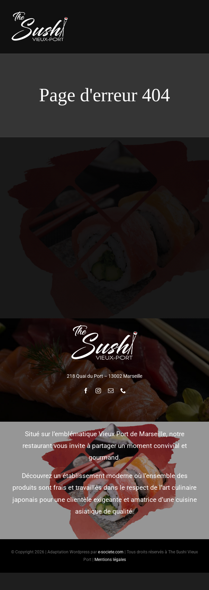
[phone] (123, 390)
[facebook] (86, 390)
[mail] (110, 390)
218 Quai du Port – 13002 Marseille (104, 376)
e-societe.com (111, 552)
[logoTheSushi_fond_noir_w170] (39, 13)
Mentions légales (110, 559)
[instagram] (98, 390)
